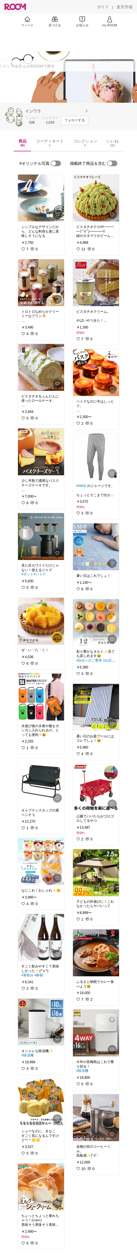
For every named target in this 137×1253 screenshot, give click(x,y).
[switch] (56, 163)
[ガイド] (103, 6)
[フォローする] (74, 120)
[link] (41, 198)
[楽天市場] (124, 6)
